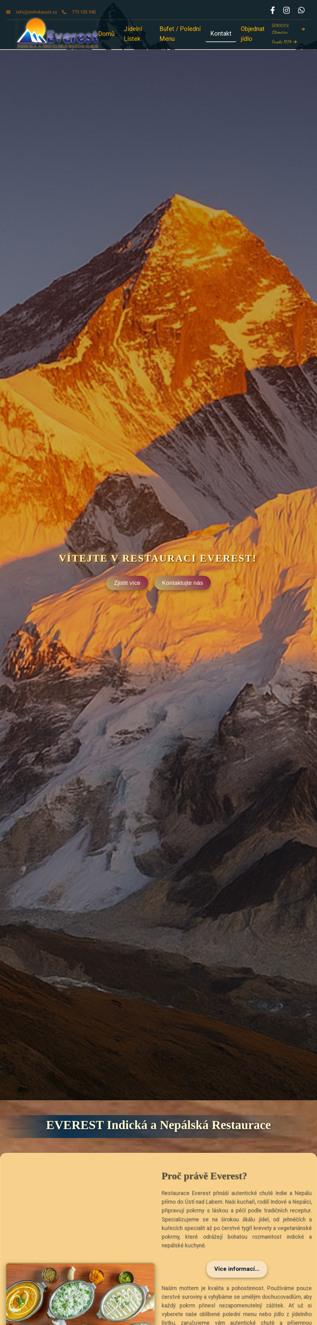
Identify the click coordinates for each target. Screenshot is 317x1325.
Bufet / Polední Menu (180, 33)
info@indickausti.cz (31, 12)
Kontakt (221, 33)
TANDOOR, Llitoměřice (288, 29)
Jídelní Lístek (133, 33)
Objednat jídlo (253, 33)
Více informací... (236, 1268)
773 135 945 (79, 12)
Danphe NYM (284, 41)
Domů (106, 33)
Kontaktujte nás (182, 583)
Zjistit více (127, 583)
